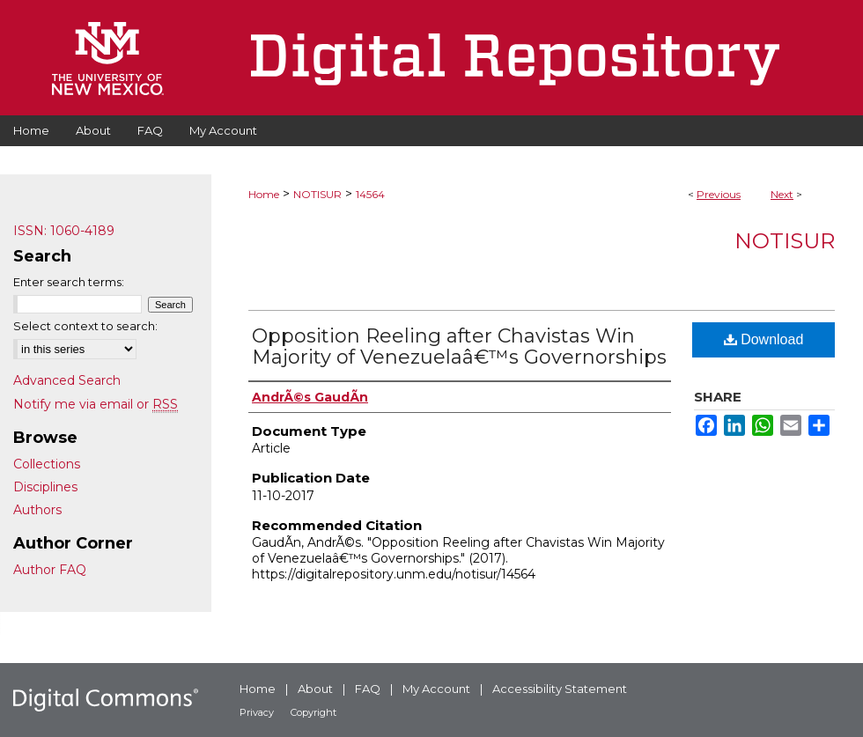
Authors (37, 510)
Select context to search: (85, 326)
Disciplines (45, 487)
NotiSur (784, 241)
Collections (46, 464)
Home (263, 194)
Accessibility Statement (559, 689)
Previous (719, 194)
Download (764, 339)
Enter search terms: (68, 282)
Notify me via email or (95, 404)
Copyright (313, 712)
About (315, 689)
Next (782, 194)
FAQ (367, 689)
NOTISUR (317, 194)
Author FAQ (49, 570)
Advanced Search (67, 380)
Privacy (257, 712)
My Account (436, 689)
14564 (370, 194)
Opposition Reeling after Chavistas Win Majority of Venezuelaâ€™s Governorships (459, 346)
